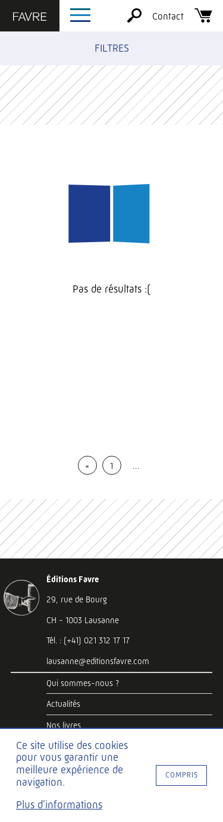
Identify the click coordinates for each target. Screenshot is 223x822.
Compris (181, 774)
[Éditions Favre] (29, 18)
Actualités (63, 704)
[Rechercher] (134, 19)
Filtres (112, 48)
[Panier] (203, 19)
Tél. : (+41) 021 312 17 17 (88, 640)
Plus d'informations (59, 805)
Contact (168, 16)
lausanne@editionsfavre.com (97, 661)
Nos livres (63, 725)
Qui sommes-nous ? (82, 683)
